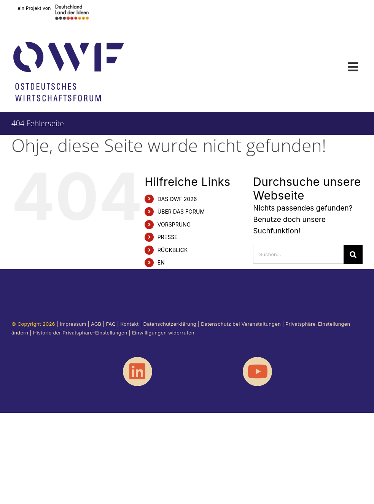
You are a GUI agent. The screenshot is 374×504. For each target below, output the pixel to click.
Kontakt (129, 324)
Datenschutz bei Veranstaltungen (241, 324)
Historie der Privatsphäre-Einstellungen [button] (80, 333)
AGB (96, 324)
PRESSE (168, 237)
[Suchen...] (298, 254)
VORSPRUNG (174, 224)
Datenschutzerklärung (169, 324)
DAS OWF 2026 (177, 199)
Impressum (73, 324)
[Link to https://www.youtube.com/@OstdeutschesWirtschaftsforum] (257, 371)
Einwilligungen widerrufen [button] (163, 333)
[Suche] (353, 254)
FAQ (111, 324)
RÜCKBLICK (173, 250)
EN (161, 262)
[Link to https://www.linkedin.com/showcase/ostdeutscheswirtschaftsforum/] (137, 371)
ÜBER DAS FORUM (181, 211)
